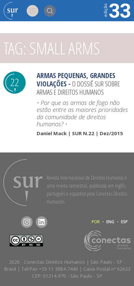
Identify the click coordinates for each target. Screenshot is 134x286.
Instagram (27, 222)
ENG (110, 222)
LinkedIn (41, 222)
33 (116, 10)
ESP (124, 222)
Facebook (12, 222)
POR (96, 222)
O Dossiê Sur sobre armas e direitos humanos (78, 88)
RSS (56, 222)
